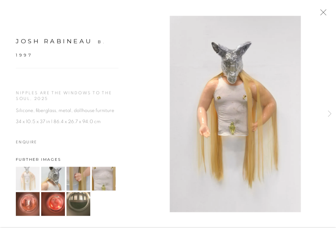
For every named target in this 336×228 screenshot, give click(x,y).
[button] (28, 181)
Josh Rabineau (54, 44)
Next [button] (329, 114)
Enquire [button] (26, 145)
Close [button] (324, 14)
